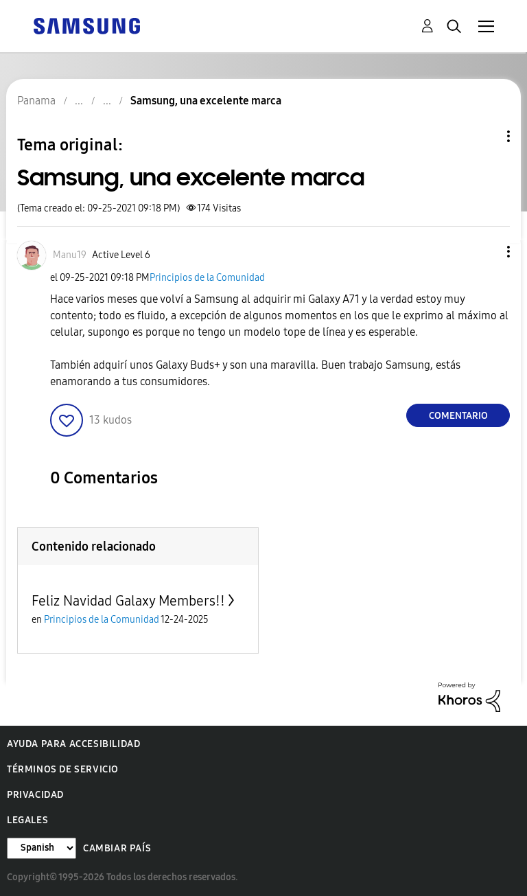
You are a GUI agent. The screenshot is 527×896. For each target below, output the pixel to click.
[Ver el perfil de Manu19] (69, 255)
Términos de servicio (63, 769)
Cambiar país (117, 848)
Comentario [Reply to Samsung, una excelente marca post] (458, 416)
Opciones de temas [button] (485, 136)
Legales (27, 820)
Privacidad (35, 795)
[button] (486, 251)
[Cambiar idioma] (41, 848)
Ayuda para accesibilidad (73, 744)
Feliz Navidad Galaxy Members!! (128, 601)
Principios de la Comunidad (207, 278)
